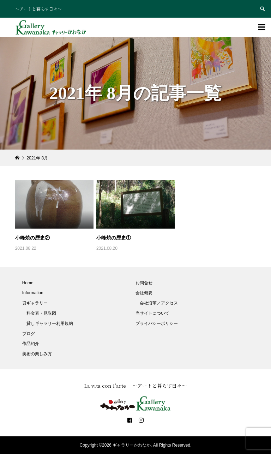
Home (28, 282)
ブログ (28, 333)
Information (32, 292)
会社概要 (144, 292)
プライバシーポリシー (157, 323)
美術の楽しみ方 (37, 353)
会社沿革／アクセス (159, 303)
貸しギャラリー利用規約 (49, 323)
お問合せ (144, 282)
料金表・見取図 (41, 313)
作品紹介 (30, 343)
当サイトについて (152, 313)
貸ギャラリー (35, 303)
